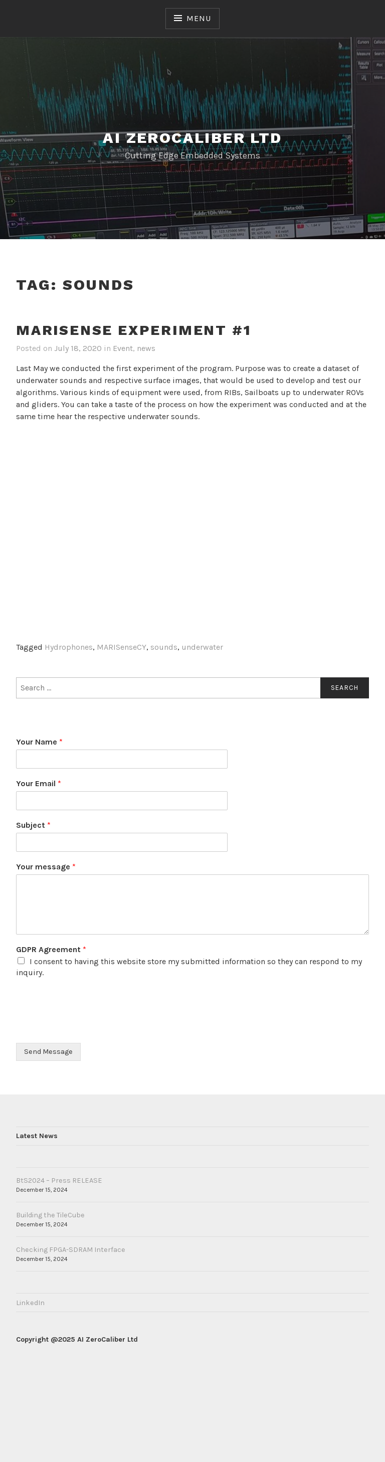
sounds (163, 647)
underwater (202, 647)
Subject (33, 825)
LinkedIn (30, 1303)
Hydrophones (69, 647)
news (146, 348)
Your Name (39, 742)
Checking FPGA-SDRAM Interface (70, 1249)
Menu (198, 18)
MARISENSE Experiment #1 (133, 330)
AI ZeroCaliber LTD (192, 137)
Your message (46, 866)
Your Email (38, 783)
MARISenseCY (121, 647)
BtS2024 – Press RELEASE (59, 1180)
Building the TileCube (50, 1215)
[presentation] (92, 1026)
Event (123, 348)
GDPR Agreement (51, 949)
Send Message (48, 1051)
